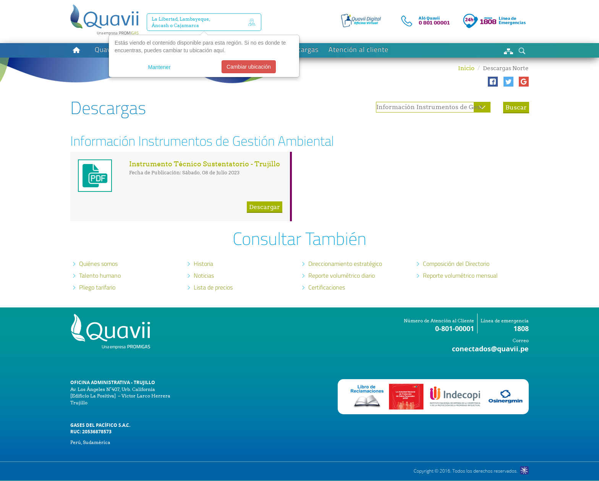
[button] (493, 82)
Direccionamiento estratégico (345, 263)
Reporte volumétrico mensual (460, 275)
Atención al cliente (359, 49)
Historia (203, 263)
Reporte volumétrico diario (341, 275)
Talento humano (100, 275)
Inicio (466, 68)
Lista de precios (213, 287)
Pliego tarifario (97, 287)
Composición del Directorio (456, 263)
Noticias (204, 275)
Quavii (105, 49)
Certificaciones (326, 287)
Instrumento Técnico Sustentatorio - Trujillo (204, 164)
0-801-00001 (454, 328)
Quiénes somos (98, 263)
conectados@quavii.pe (490, 349)
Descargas (302, 49)
